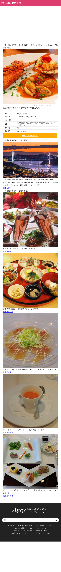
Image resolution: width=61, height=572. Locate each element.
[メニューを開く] (57, 3)
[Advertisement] (30, 23)
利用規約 (50, 525)
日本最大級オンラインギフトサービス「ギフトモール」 (30, 533)
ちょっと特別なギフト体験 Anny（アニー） (30, 528)
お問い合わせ (39, 525)
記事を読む (7, 188)
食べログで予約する (30, 136)
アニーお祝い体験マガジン (11, 3)
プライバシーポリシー (25, 525)
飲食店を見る (8, 251)
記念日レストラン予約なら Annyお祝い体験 (30, 531)
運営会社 (11, 525)
